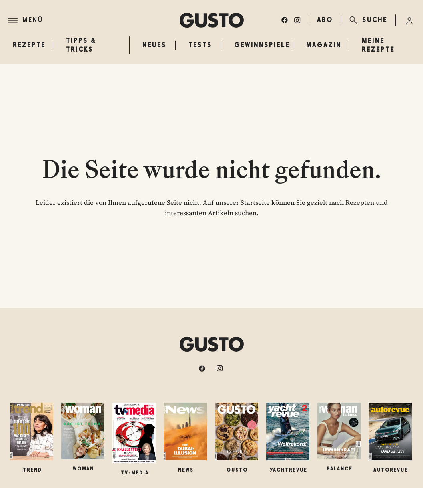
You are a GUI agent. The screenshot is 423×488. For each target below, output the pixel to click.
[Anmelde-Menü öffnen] (409, 20)
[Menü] (94, 20)
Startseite (255, 202)
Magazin (323, 45)
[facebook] (284, 20)
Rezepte (26, 45)
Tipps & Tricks (81, 45)
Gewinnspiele (262, 45)
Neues (154, 45)
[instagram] (297, 20)
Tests (200, 45)
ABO (325, 20)
